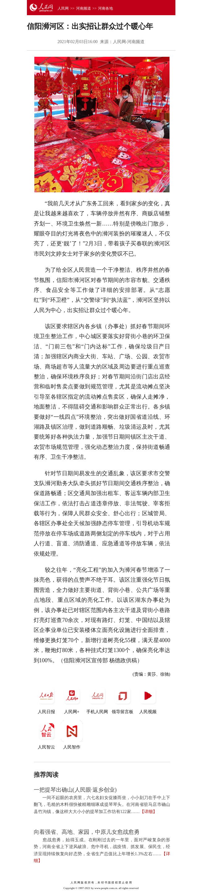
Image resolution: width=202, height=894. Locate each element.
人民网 (63, 8)
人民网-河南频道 (129, 41)
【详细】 (148, 811)
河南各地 (105, 8)
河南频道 (83, 8)
